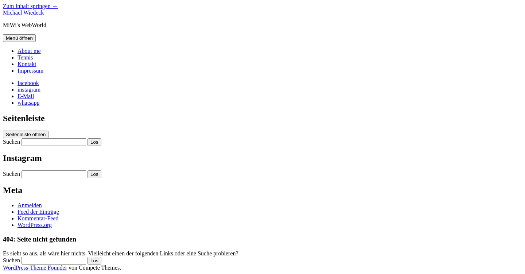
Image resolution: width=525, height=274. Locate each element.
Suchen (11, 142)
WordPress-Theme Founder (35, 268)
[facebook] (28, 83)
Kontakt (27, 64)
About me (29, 51)
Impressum (30, 70)
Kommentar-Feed (38, 218)
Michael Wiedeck (23, 12)
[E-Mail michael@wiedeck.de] (26, 96)
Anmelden (30, 205)
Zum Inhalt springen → (30, 6)
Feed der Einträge (38, 212)
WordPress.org (35, 225)
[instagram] (29, 89)
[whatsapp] (28, 103)
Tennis (25, 57)
